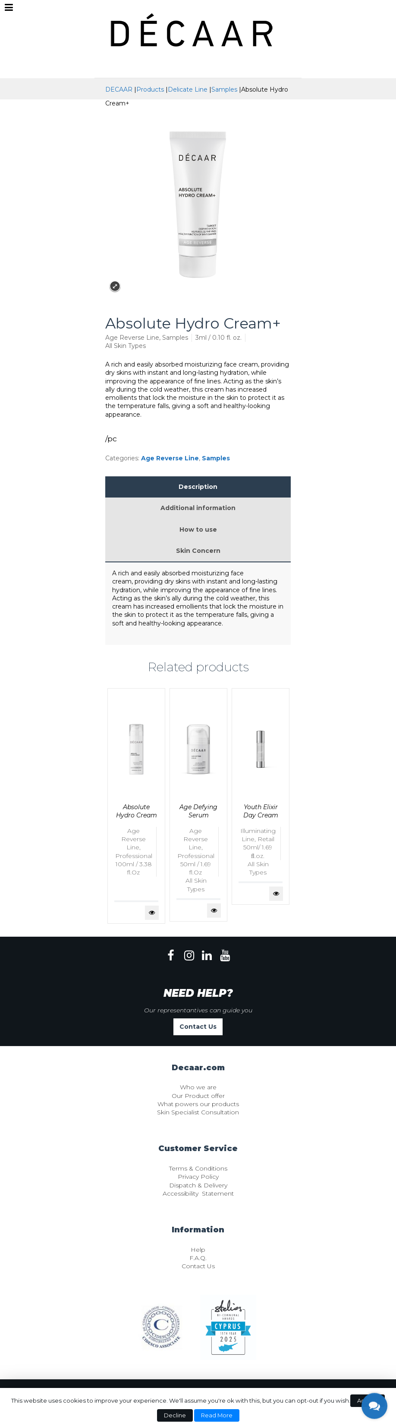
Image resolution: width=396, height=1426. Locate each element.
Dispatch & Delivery (198, 1185)
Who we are (198, 1087)
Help (198, 1250)
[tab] (198, 487)
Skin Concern (198, 551)
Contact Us (198, 1026)
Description (198, 487)
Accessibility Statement (198, 1193)
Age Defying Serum (198, 811)
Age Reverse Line (170, 458)
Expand (115, 286)
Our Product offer (198, 1096)
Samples (216, 458)
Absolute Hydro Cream (136, 811)
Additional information (198, 508)
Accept (367, 1400)
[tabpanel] (136, 806)
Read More (217, 1415)
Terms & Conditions (198, 1168)
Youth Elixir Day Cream (260, 811)
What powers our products (198, 1104)
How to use (198, 529)
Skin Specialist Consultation (198, 1112)
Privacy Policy (198, 1176)
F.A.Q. (198, 1258)
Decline (175, 1415)
